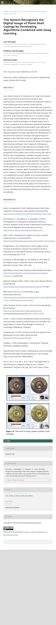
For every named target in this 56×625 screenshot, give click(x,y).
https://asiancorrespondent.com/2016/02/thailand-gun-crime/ (27, 214)
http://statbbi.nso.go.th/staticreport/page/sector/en (22, 287)
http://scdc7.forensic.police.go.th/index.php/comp (22, 311)
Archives (13, 11)
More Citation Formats (15, 480)
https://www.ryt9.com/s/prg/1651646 (17, 338)
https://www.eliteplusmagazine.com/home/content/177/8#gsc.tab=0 (29, 241)
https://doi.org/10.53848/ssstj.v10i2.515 (22, 72)
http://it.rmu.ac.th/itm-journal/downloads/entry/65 (23, 230)
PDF (8, 441)
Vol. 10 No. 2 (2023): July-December (32, 11)
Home (5, 11)
